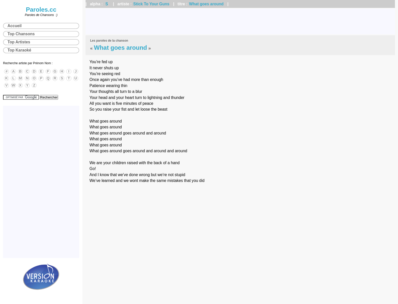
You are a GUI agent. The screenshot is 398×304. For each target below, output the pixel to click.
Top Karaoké (19, 50)
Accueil (15, 26)
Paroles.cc (41, 9)
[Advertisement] (240, 21)
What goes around (206, 4)
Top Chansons (21, 34)
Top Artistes (19, 42)
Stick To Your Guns (151, 4)
